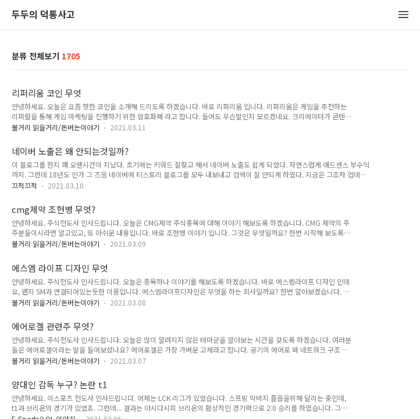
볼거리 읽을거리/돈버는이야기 (55, 127)
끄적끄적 (24, 185)
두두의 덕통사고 (43, 15)
